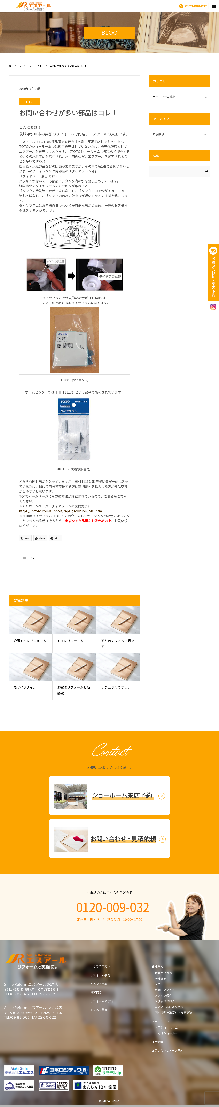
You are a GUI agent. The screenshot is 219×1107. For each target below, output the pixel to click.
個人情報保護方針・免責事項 (173, 1012)
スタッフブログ (165, 1001)
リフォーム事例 (100, 975)
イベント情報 (98, 984)
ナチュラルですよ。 (116, 687)
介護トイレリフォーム (30, 640)
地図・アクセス (165, 990)
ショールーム (160, 1021)
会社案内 (157, 966)
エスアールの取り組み (169, 1007)
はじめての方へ (100, 966)
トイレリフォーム (70, 640)
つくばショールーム (168, 1033)
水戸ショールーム (166, 1027)
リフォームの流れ (101, 1001)
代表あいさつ (163, 973)
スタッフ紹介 (163, 995)
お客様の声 (97, 992)
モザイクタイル (25, 687)
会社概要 (160, 979)
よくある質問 (98, 1010)
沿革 (158, 984)
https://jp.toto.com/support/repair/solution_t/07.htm (60, 510)
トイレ (29, 101)
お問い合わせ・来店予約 (167, 1050)
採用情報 (157, 1042)
